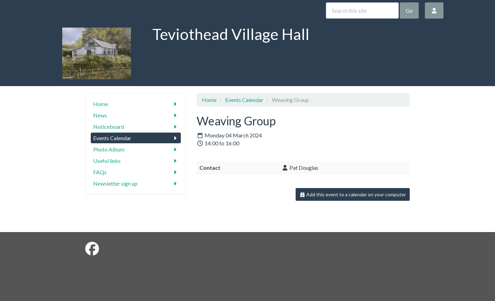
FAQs (136, 172)
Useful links (136, 161)
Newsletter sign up (136, 183)
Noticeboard (136, 127)
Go (409, 10)
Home (136, 104)
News (136, 115)
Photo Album (136, 149)
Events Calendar (136, 138)
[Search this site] (362, 10)
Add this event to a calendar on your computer (352, 194)
